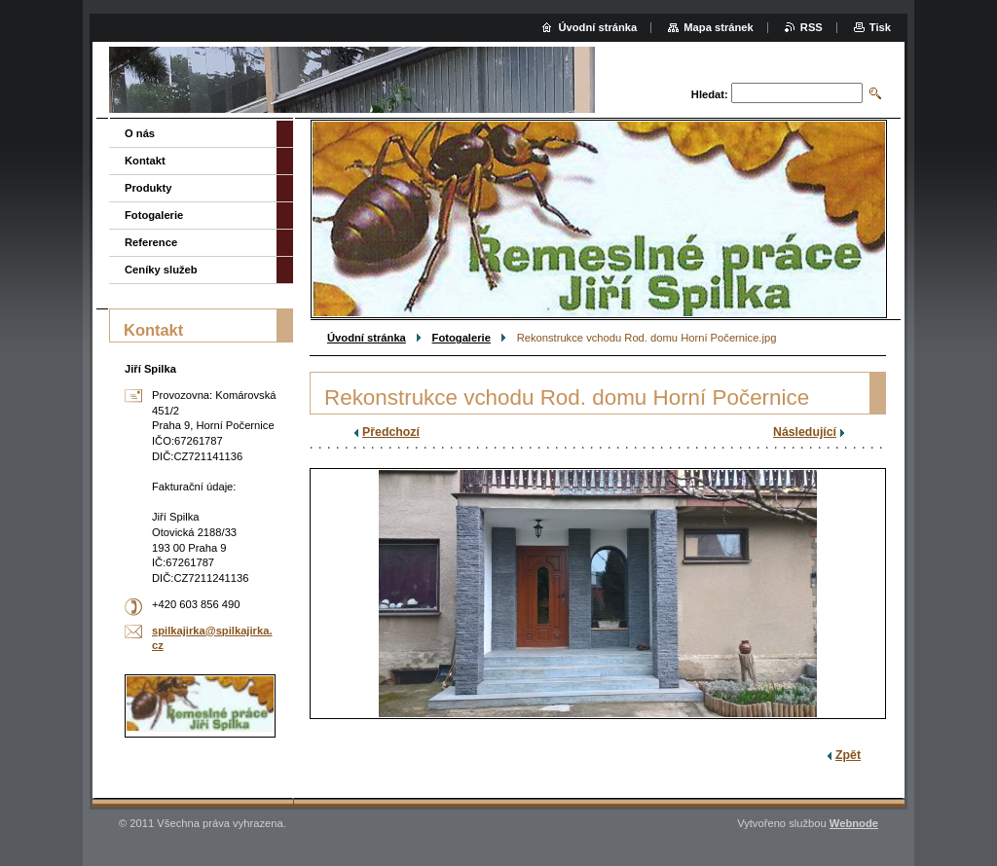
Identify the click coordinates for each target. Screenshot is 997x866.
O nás (140, 133)
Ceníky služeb (161, 269)
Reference (151, 242)
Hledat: (709, 94)
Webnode (854, 823)
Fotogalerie (461, 337)
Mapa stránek (718, 27)
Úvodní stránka (366, 337)
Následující (804, 432)
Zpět (848, 755)
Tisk (880, 27)
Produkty (148, 188)
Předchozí (391, 432)
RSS (811, 27)
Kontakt (145, 160)
